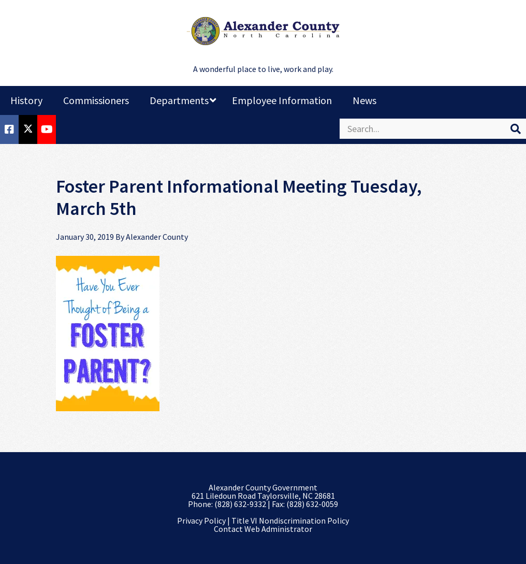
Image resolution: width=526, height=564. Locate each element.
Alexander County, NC (263, 31)
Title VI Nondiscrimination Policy (290, 520)
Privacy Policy (201, 520)
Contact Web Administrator (263, 529)
